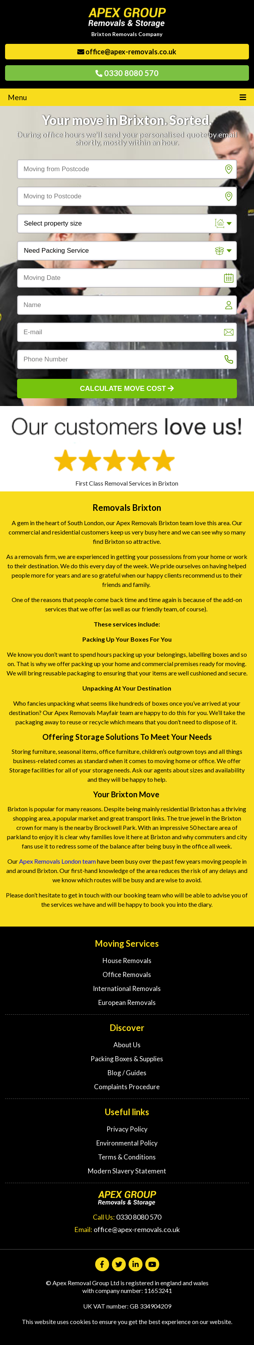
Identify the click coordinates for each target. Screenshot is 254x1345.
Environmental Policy (127, 1143)
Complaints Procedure (127, 1087)
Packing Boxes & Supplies (126, 1059)
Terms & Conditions (127, 1157)
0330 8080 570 (127, 73)
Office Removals (127, 974)
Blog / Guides (127, 1073)
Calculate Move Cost (127, 388)
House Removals (127, 960)
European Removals (127, 1002)
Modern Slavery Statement (127, 1171)
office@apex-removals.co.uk (126, 51)
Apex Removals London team (58, 861)
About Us (127, 1045)
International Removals (127, 988)
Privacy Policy (127, 1129)
